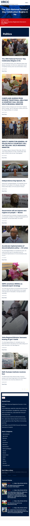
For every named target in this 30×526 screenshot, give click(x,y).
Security (5, 463)
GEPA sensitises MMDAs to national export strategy (12, 285)
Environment (6, 446)
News (4, 459)
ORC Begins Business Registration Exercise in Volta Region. (13, 22)
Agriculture (5, 436)
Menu (26, 2)
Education (5, 444)
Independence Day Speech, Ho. (14, 181)
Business (5, 438)
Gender (4, 453)
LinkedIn (14, 475)
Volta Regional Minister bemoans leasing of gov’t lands (14, 338)
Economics (5, 442)
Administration (6, 434)
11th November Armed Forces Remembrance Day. (14, 417)
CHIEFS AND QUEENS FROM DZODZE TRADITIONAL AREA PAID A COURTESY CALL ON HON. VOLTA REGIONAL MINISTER (15, 101)
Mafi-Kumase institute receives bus (14, 373)
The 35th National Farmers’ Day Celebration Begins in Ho (14, 60)
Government (5, 455)
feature (4, 451)
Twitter (9, 475)
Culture (4, 440)
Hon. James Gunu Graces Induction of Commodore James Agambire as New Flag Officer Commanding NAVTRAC (14, 421)
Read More (4, 71)
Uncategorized (6, 465)
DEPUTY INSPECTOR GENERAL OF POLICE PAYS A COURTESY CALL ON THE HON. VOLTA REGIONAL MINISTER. (14, 144)
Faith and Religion (7, 449)
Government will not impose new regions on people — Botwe (14, 211)
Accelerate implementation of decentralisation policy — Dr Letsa (15, 247)
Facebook (4, 475)
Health (4, 457)
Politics (4, 461)
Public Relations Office (20, 483)
